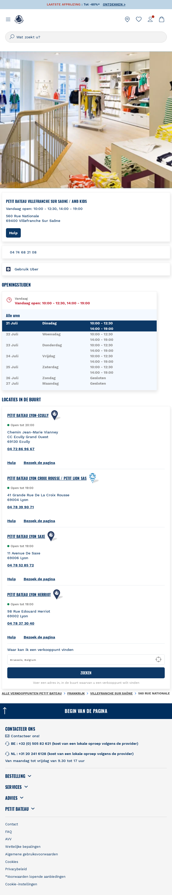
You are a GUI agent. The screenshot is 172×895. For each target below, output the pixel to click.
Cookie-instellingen (21, 884)
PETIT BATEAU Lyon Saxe (26, 536)
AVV (8, 839)
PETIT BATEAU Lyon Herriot (29, 594)
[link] (127, 19)
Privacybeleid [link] (16, 869)
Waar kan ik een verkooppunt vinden (40, 650)
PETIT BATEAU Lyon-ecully (28, 415)
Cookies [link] (11, 862)
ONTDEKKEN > (114, 4)
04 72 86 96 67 (21, 449)
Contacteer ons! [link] (25, 736)
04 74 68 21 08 (23, 252)
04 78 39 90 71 (20, 507)
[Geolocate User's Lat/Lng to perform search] (158, 659)
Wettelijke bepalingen (23, 847)
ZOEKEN (86, 672)
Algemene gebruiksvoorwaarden (31, 854)
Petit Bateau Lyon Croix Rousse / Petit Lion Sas (47, 478)
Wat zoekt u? (28, 37)
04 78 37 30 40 (20, 623)
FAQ (8, 832)
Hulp (15, 233)
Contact (11, 824)
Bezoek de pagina (39, 463)
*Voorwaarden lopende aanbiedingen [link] (35, 877)
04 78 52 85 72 (20, 565)
